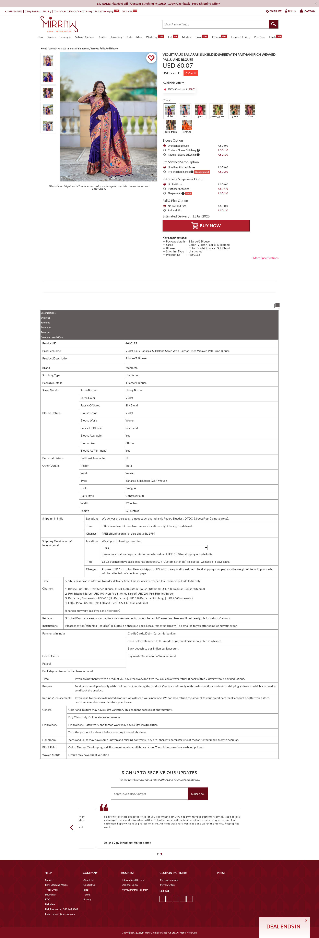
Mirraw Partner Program (135, 889)
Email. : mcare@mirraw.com (60, 914)
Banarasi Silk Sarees (138, 480)
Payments (46, 327)
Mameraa (132, 367)
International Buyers (133, 879)
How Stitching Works (56, 884)
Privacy (87, 899)
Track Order (60, 11)
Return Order (75, 11)
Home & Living (240, 37)
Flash (275, 37)
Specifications (48, 312)
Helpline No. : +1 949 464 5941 (61, 909)
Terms (86, 894)
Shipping (45, 317)
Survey (88, 11)
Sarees (51, 37)
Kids (129, 37)
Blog (85, 889)
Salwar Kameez (84, 37)
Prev (73, 827)
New (40, 37)
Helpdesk (50, 904)
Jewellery (116, 37)
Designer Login (130, 884)
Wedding (155, 37)
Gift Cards (129, 11)
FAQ (47, 899)
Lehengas (65, 37)
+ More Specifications (265, 258)
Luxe (202, 37)
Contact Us (89, 884)
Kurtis (102, 37)
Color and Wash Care (52, 337)
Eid (173, 37)
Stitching (45, 322)
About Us (88, 879)
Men (139, 37)
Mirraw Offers (167, 884)
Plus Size (259, 37)
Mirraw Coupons (169, 879)
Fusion (219, 37)
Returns (45, 332)
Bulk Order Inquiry (104, 11)
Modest (187, 37)
